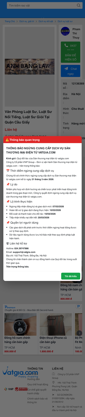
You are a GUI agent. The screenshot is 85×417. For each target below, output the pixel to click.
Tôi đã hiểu (71, 276)
